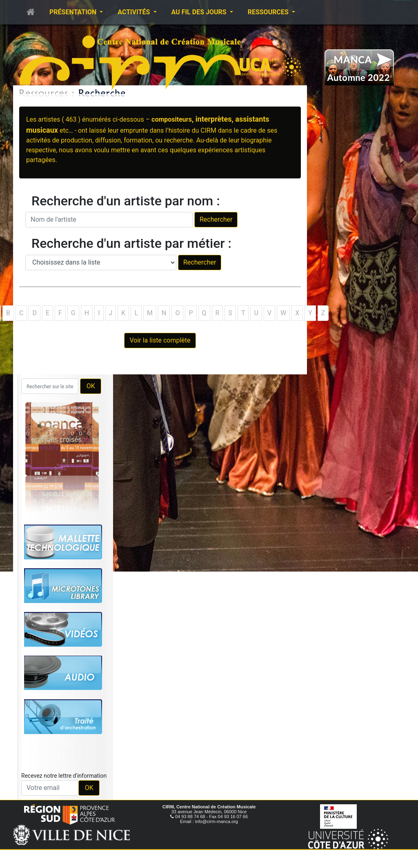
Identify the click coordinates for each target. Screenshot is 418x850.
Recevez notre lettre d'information (64, 775)
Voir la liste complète (159, 340)
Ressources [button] (269, 12)
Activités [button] (134, 12)
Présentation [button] (73, 12)
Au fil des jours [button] (199, 12)
